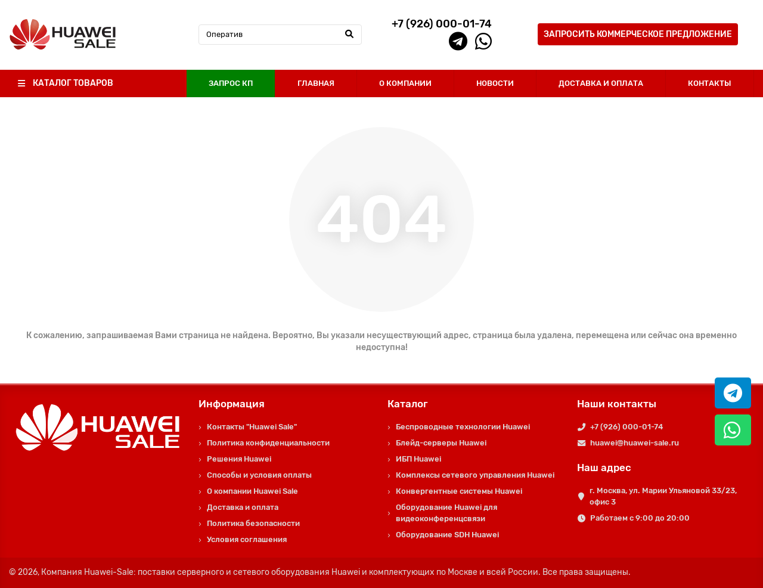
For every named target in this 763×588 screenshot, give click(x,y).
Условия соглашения (247, 539)
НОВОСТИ (495, 83)
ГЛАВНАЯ (315, 83)
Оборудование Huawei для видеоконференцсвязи (446, 513)
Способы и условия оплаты (259, 475)
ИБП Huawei (418, 458)
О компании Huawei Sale (252, 491)
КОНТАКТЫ (709, 83)
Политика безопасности (253, 523)
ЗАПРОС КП (231, 83)
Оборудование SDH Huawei (447, 534)
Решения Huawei (239, 458)
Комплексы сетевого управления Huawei (475, 475)
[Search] (280, 34)
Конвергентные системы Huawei (459, 491)
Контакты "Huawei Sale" (252, 426)
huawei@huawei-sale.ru (634, 442)
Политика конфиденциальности (268, 442)
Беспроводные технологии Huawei (463, 426)
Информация (231, 404)
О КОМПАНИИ (405, 83)
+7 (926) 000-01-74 (626, 426)
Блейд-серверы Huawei (441, 442)
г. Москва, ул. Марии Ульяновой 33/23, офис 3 (663, 496)
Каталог (407, 404)
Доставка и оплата (242, 507)
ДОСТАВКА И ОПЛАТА (601, 83)
